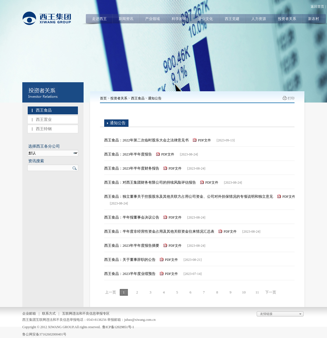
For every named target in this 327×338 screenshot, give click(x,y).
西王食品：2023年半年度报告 (128, 154)
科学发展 (179, 19)
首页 (103, 98)
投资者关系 (287, 19)
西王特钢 (44, 129)
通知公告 (155, 98)
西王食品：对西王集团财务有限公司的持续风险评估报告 (150, 182)
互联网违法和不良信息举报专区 (86, 313)
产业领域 (152, 19)
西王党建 (232, 19)
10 (244, 292)
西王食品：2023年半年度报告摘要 (131, 245)
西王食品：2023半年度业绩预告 (130, 274)
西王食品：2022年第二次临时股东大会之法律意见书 (146, 140)
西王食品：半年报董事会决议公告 (131, 217)
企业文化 (205, 19)
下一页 (270, 292)
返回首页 (317, 6)
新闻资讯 (126, 19)
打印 (291, 98)
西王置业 (44, 119)
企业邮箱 (29, 313)
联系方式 (49, 313)
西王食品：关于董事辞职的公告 (130, 259)
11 (257, 292)
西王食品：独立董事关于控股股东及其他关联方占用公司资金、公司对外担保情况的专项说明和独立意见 (188, 196)
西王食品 (44, 110)
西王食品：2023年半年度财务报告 (131, 168)
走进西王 (99, 19)
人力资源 (258, 19)
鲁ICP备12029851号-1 (118, 327)
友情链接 (281, 314)
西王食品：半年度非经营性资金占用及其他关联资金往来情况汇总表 (159, 231)
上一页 (110, 292)
